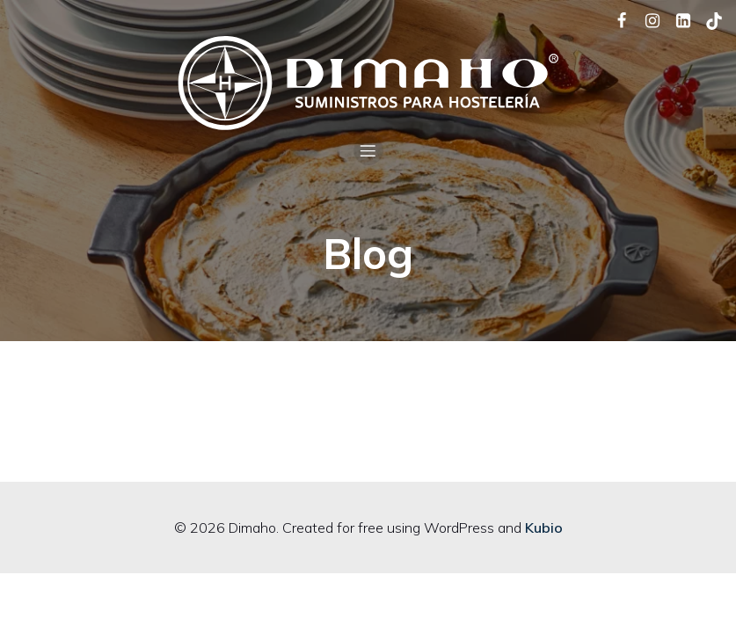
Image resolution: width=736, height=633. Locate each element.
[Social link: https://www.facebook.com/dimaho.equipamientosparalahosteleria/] (615, 19)
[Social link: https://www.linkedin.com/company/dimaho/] (676, 19)
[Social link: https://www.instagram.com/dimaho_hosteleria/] (645, 19)
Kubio (544, 527)
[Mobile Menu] (368, 150)
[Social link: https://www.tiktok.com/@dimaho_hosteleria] (707, 19)
